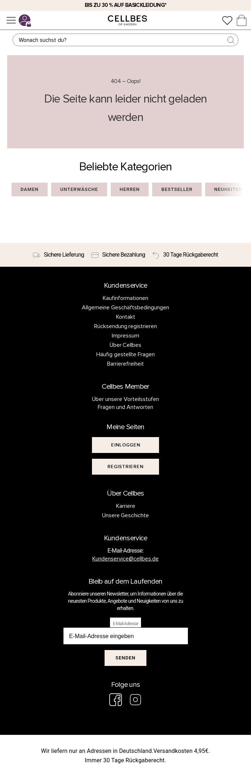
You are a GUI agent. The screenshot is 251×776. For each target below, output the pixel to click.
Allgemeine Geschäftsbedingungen (125, 307)
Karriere (125, 506)
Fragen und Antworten (125, 407)
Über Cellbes (126, 345)
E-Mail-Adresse (125, 623)
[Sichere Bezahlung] (118, 255)
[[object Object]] (125, 445)
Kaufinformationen (125, 298)
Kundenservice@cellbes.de (125, 558)
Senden (125, 658)
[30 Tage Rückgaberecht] (185, 255)
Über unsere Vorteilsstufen (125, 399)
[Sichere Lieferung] (58, 255)
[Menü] (11, 20)
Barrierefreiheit (125, 363)
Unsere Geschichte (125, 515)
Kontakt (125, 317)
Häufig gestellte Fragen (125, 354)
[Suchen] (125, 40)
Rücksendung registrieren (125, 326)
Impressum (125, 335)
